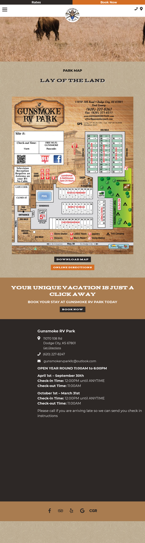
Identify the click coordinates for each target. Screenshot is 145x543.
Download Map (73, 259)
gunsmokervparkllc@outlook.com (66, 361)
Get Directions (52, 348)
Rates (36, 2)
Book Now (108, 2)
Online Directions (72, 267)
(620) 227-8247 (51, 354)
